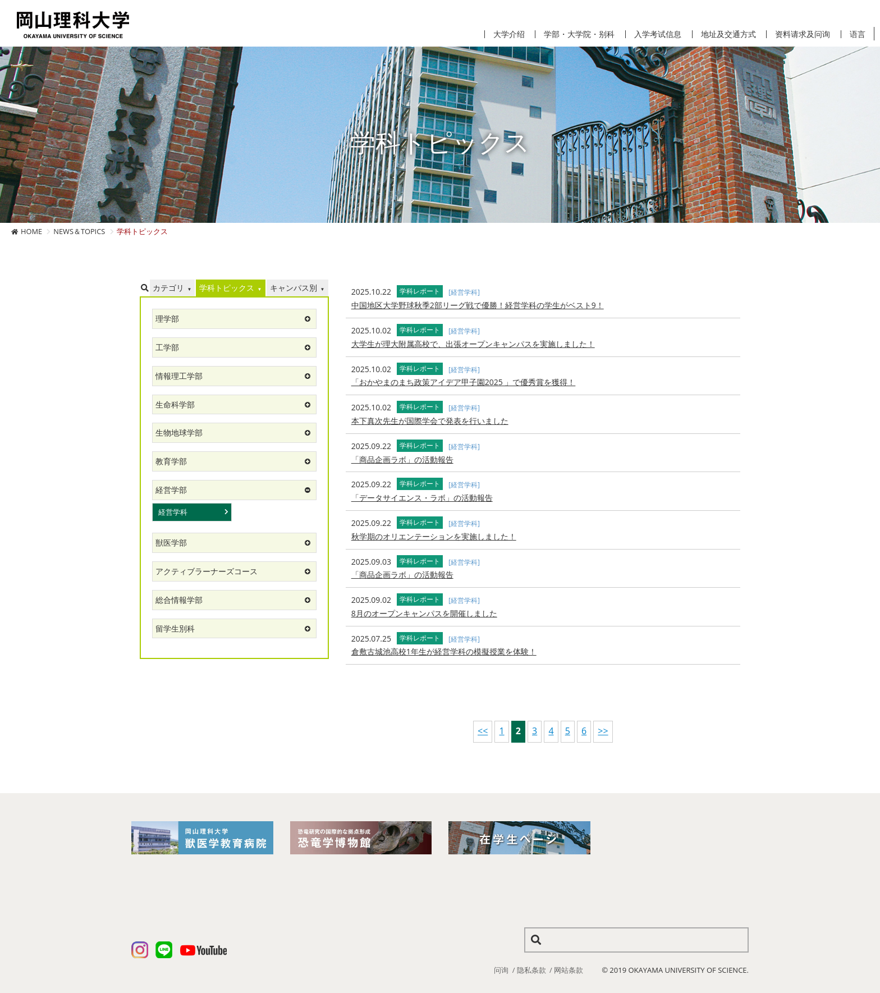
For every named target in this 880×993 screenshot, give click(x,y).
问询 (501, 970)
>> (603, 731)
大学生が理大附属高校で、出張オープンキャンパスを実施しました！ (473, 343)
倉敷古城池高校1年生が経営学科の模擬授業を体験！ (444, 651)
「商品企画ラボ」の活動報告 (402, 459)
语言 (857, 34)
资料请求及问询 (802, 34)
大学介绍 (509, 34)
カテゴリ (168, 287)
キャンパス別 (293, 287)
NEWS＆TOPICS (79, 231)
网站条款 (568, 970)
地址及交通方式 (728, 34)
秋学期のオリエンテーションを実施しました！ (433, 536)
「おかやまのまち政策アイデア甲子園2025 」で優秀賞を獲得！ (463, 382)
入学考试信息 (657, 34)
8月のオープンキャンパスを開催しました (424, 613)
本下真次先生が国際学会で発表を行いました (429, 420)
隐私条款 (531, 970)
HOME (31, 231)
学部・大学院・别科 (579, 34)
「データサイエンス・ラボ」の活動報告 (422, 497)
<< (483, 731)
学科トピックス (226, 287)
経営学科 (172, 512)
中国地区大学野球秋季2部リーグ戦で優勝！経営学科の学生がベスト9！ (477, 305)
